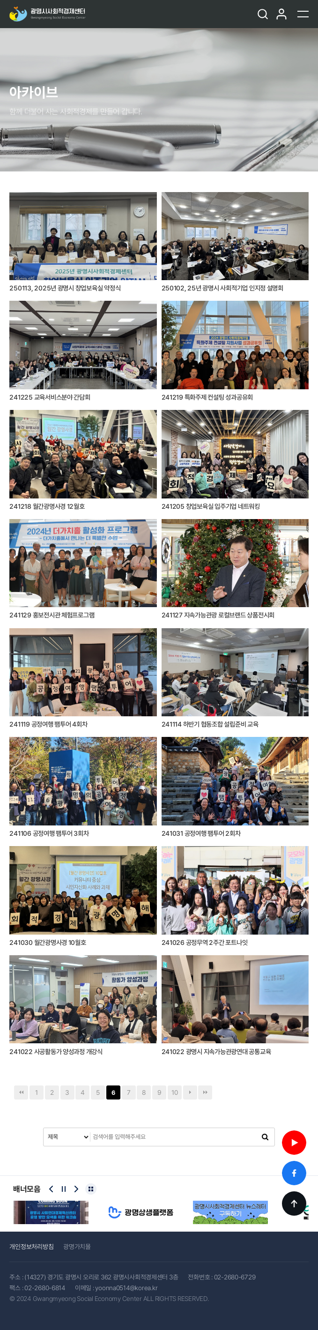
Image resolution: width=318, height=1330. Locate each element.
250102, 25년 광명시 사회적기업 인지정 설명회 (222, 288)
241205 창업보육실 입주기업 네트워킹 (211, 506)
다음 (190, 1092)
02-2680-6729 (235, 1277)
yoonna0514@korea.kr (126, 1288)
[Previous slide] (51, 1189)
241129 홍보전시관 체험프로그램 (51, 615)
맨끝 (205, 1092)
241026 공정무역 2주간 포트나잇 (205, 942)
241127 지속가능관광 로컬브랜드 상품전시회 (218, 615)
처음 (21, 1092)
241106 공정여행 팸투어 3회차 (49, 833)
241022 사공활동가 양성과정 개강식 (56, 1051)
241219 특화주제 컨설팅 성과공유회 (207, 397)
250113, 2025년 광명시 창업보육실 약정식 (64, 288)
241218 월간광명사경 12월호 (46, 506)
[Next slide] (76, 1189)
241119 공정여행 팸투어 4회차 (48, 724)
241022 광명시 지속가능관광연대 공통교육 (216, 1051)
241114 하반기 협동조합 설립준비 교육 (210, 724)
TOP (294, 1203)
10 (174, 1092)
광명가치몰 (77, 1246)
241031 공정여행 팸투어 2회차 (201, 833)
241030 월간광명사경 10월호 (47, 942)
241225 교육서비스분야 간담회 (49, 397)
